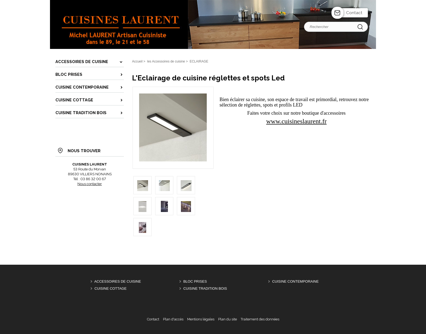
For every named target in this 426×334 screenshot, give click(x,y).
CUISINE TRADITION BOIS (205, 288)
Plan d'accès (173, 319)
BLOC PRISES (195, 281)
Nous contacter (89, 184)
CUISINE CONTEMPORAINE (295, 281)
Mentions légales (200, 319)
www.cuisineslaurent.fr (296, 121)
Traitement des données (260, 319)
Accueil (137, 61)
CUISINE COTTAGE (111, 288)
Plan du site (227, 319)
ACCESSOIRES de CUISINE (117, 281)
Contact (354, 12)
